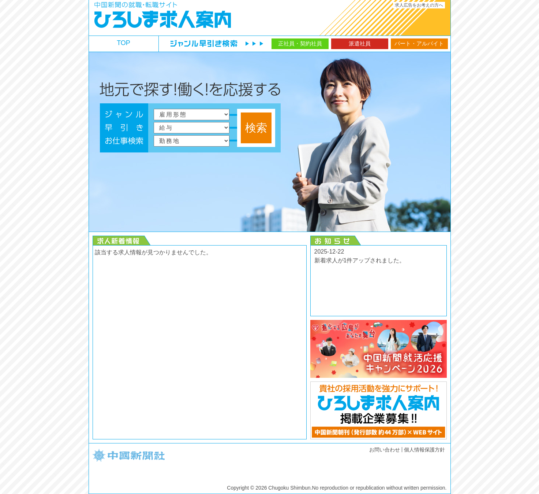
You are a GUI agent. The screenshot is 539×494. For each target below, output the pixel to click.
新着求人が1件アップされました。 (359, 260)
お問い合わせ (384, 450)
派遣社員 (360, 43)
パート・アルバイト (419, 43)
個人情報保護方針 (424, 450)
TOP (123, 43)
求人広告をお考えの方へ (419, 5)
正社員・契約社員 (300, 43)
